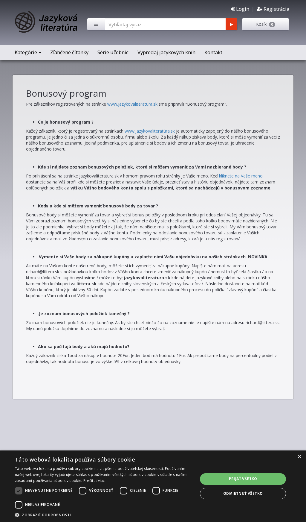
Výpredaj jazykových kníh (166, 52)
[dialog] (153, 486)
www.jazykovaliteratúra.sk (150, 131)
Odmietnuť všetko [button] (243, 493)
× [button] (299, 457)
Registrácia (273, 8)
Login (240, 8)
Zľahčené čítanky (69, 52)
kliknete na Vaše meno (241, 176)
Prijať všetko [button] (243, 478)
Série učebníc (112, 52)
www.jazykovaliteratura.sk (132, 104)
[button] (103, 515)
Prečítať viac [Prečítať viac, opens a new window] (94, 480)
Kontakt (213, 52)
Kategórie (28, 52)
